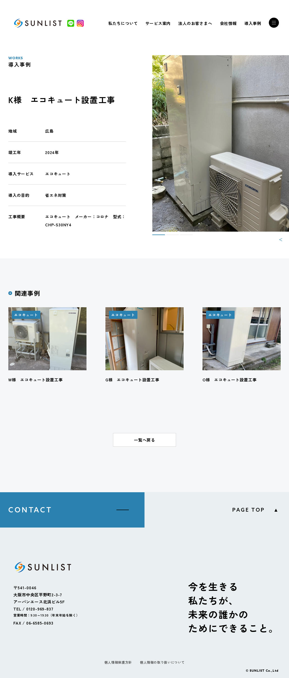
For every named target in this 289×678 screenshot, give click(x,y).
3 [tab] (182, 236)
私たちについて (123, 23)
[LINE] (70, 23)
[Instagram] (80, 23)
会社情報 (228, 23)
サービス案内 (158, 23)
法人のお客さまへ (195, 23)
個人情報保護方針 (118, 662)
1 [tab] (154, 236)
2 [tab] (168, 236)
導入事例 (252, 23)
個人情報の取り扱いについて (162, 662)
